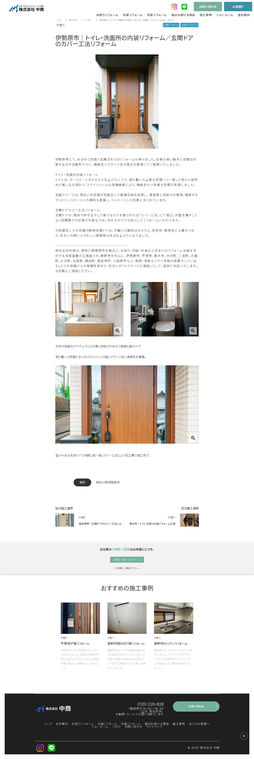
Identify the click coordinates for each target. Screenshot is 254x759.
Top (59, 19)
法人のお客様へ (199, 724)
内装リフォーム (108, 724)
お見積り (238, 7)
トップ (48, 724)
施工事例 (73, 19)
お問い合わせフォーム (127, 560)
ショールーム (99, 726)
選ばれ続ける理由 (157, 724)
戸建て (88, 19)
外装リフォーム (131, 724)
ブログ (116, 726)
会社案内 (62, 724)
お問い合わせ (134, 726)
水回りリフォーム (83, 724)
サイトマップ (154, 726)
